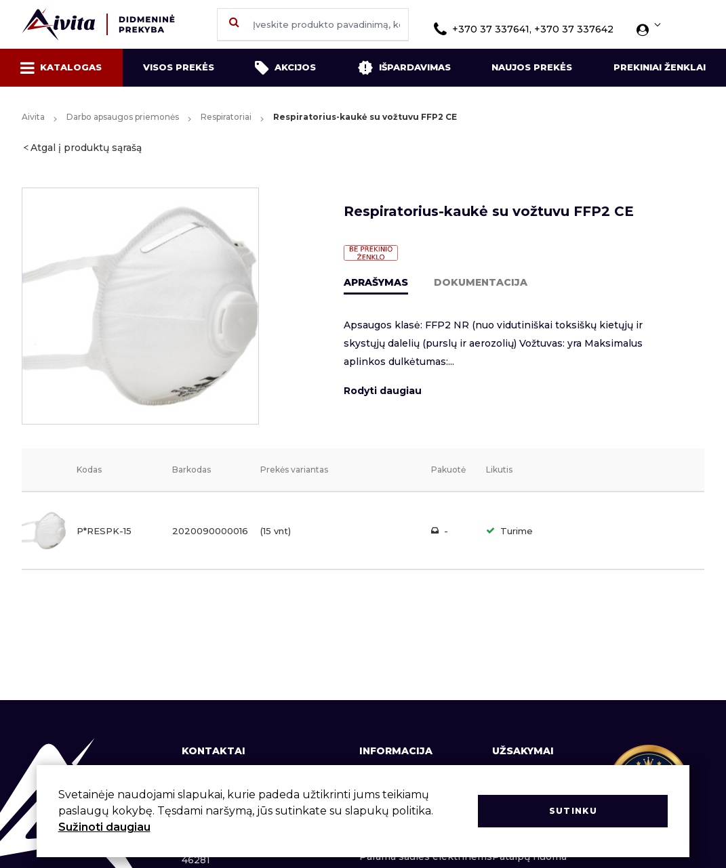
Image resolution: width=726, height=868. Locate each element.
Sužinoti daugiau (104, 827)
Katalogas (61, 68)
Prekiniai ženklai (659, 67)
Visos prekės (178, 67)
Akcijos (285, 68)
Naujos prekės (531, 67)
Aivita (33, 117)
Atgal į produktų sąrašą (86, 148)
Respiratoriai (226, 117)
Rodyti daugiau (383, 391)
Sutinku (573, 811)
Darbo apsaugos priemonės (122, 117)
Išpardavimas (404, 68)
